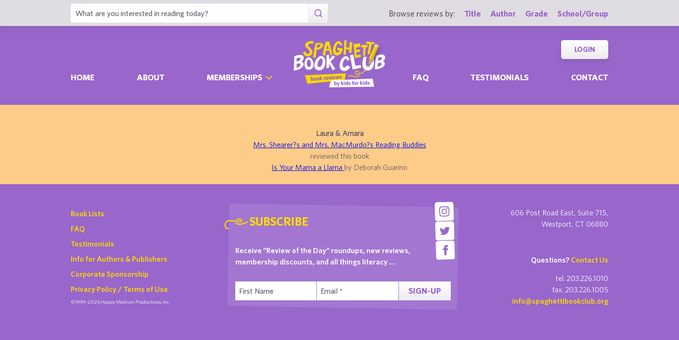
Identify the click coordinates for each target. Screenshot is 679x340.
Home (82, 77)
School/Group (582, 13)
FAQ (78, 228)
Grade (536, 13)
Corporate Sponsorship (110, 274)
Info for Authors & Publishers (119, 259)
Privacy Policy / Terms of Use (119, 289)
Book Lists (87, 213)
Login (584, 49)
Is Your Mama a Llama (308, 167)
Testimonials (500, 77)
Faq (421, 77)
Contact (589, 77)
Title (472, 13)
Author (503, 13)
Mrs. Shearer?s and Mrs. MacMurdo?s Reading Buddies (339, 144)
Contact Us (589, 259)
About (151, 77)
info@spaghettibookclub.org (560, 301)
